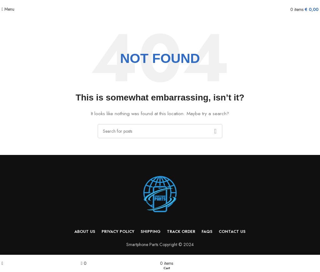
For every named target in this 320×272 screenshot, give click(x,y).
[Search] (160, 131)
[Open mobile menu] (8, 9)
